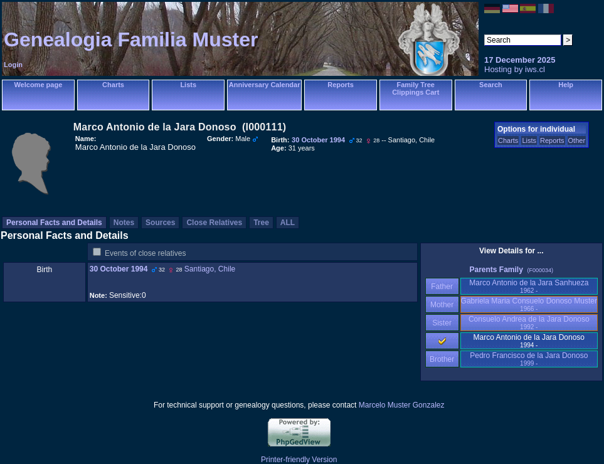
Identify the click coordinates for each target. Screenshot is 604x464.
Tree (261, 222)
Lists (188, 84)
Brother (442, 359)
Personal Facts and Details (54, 222)
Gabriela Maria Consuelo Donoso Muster (529, 304)
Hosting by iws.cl (514, 69)
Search (490, 84)
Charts (113, 84)
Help (565, 84)
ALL (287, 222)
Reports (340, 84)
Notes (124, 222)
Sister (442, 323)
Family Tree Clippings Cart (415, 88)
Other (577, 140)
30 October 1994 (119, 269)
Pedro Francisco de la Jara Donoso (529, 359)
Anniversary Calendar (264, 84)
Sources (160, 222)
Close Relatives (214, 222)
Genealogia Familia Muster (131, 39)
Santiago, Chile (209, 269)
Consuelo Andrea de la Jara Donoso (529, 322)
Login (13, 64)
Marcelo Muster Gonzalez (402, 405)
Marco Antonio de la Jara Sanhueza (528, 286)
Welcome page (38, 84)
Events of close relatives (145, 253)
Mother (442, 304)
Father (442, 286)
